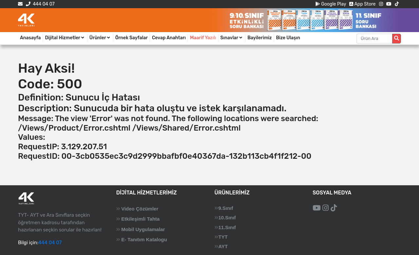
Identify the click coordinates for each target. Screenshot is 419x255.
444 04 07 (40, 4)
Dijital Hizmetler (65, 38)
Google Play (331, 4)
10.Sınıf (227, 217)
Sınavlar (231, 38)
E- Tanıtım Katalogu (144, 239)
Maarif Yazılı (203, 38)
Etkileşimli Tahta (140, 219)
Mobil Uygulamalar (143, 229)
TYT (223, 237)
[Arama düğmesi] (396, 39)
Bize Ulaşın (288, 38)
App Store (362, 4)
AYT (223, 246)
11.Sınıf (227, 227)
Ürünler (100, 38)
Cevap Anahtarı (169, 38)
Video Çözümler (139, 208)
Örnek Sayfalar (131, 38)
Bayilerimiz (259, 38)
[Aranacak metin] (374, 39)
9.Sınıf (225, 208)
